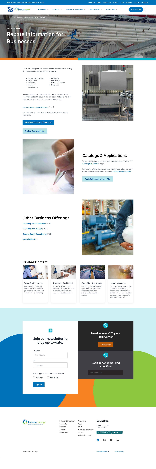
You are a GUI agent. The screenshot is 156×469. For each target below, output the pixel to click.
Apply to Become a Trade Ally (97, 179)
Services (55, 9)
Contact (137, 2)
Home (9, 17)
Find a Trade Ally (126, 2)
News (99, 2)
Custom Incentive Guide (121, 171)
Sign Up (39, 385)
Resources (110, 9)
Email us (117, 432)
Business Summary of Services (38, 122)
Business (62, 427)
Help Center (106, 345)
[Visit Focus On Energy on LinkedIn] (117, 440)
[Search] (105, 372)
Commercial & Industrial (37, 17)
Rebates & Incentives (74, 9)
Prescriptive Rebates (90, 164)
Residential (63, 424)
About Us (91, 2)
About (80, 424)
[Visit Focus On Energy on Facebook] (98, 440)
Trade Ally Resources (20, 17)
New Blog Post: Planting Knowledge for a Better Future (25, 2)
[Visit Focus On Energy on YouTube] (111, 440)
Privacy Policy (119, 451)
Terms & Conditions (103, 451)
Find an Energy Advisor (35, 131)
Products (42, 9)
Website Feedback (85, 435)
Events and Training (110, 2)
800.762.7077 (104, 432)
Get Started (136, 9)
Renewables (95, 9)
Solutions (62, 429)
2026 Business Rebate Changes (35, 107)
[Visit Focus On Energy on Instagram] (104, 440)
